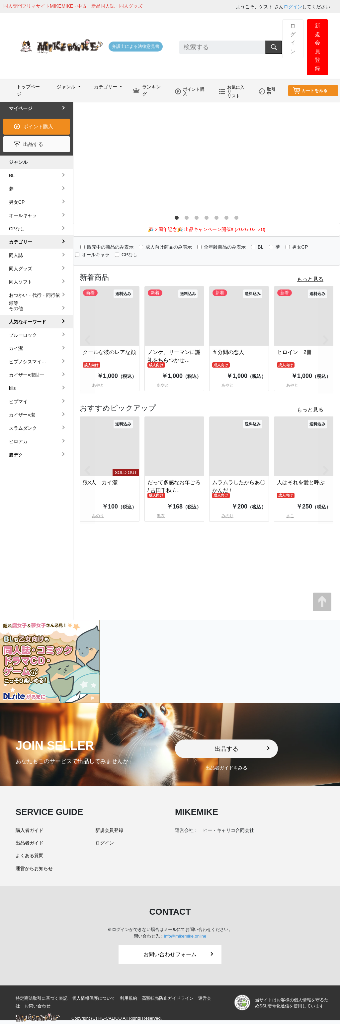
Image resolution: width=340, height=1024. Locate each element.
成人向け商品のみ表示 (168, 247)
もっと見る (310, 279)
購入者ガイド (29, 830)
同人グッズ (20, 268)
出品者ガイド (29, 843)
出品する (33, 144)
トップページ (28, 90)
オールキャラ (96, 254)
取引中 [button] (271, 91)
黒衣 (156, 515)
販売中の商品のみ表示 (110, 247)
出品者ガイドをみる (226, 767)
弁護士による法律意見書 (135, 46)
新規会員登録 (317, 47)
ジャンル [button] (67, 86)
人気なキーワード (27, 321)
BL (261, 247)
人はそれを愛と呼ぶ (301, 482)
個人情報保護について (93, 998)
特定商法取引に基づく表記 (41, 998)
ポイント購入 (194, 91)
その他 (16, 308)
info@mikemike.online (185, 936)
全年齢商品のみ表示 (225, 247)
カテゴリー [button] (106, 86)
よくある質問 (29, 855)
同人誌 (16, 255)
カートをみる (314, 90)
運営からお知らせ (34, 868)
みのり (222, 515)
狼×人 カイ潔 (100, 482)
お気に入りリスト (235, 91)
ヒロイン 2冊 (294, 352)
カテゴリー (20, 242)
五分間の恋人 (228, 352)
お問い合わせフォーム (178, 954)
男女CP (300, 247)
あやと (158, 385)
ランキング (151, 90)
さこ (285, 515)
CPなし (129, 254)
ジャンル (18, 162)
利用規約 (128, 998)
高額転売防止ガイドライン (168, 998)
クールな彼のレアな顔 (109, 352)
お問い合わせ (37, 1005)
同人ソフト (20, 281)
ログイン (293, 6)
